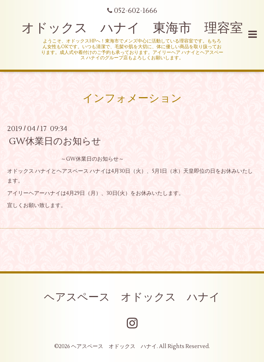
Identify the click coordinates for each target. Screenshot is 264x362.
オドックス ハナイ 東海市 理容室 (132, 28)
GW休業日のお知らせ (55, 141)
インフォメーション (132, 98)
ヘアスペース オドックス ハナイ (132, 297)
